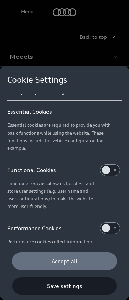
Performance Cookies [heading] (63, 228)
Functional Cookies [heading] (63, 170)
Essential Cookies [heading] (29, 111)
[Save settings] (64, 286)
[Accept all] (64, 261)
